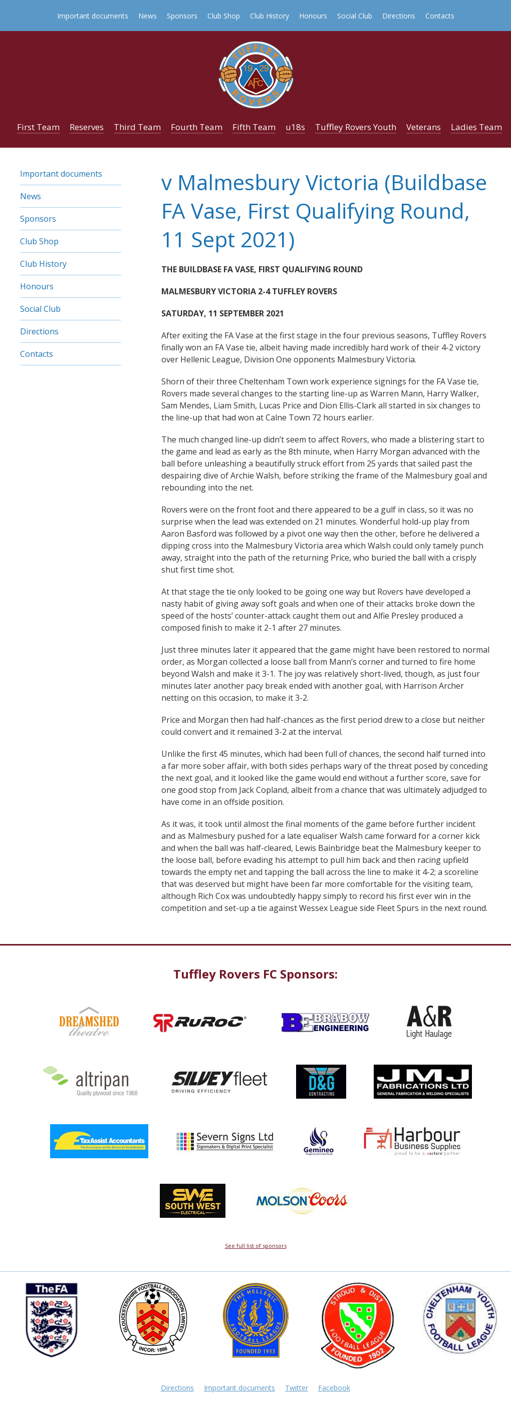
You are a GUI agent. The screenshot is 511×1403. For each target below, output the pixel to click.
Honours (313, 16)
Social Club (354, 16)
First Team (38, 127)
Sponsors (182, 16)
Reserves (87, 127)
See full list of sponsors (256, 1245)
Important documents (92, 16)
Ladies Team (476, 127)
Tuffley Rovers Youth (355, 127)
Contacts (439, 16)
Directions (398, 16)
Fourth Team (196, 127)
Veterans (423, 127)
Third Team (137, 127)
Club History (269, 16)
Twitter (296, 1387)
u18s (295, 127)
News (147, 16)
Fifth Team (254, 127)
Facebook (334, 1387)
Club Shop (223, 16)
